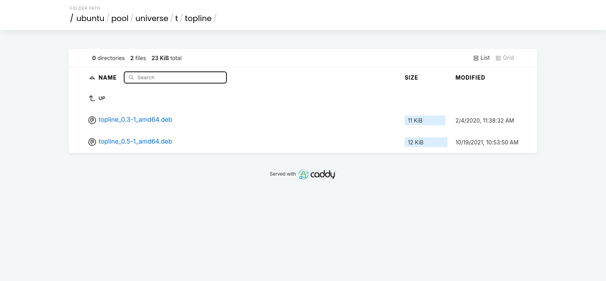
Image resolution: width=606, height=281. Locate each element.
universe (151, 18)
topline (198, 18)
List (481, 57)
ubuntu (91, 18)
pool (119, 18)
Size (411, 77)
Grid (504, 57)
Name (108, 77)
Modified (470, 77)
